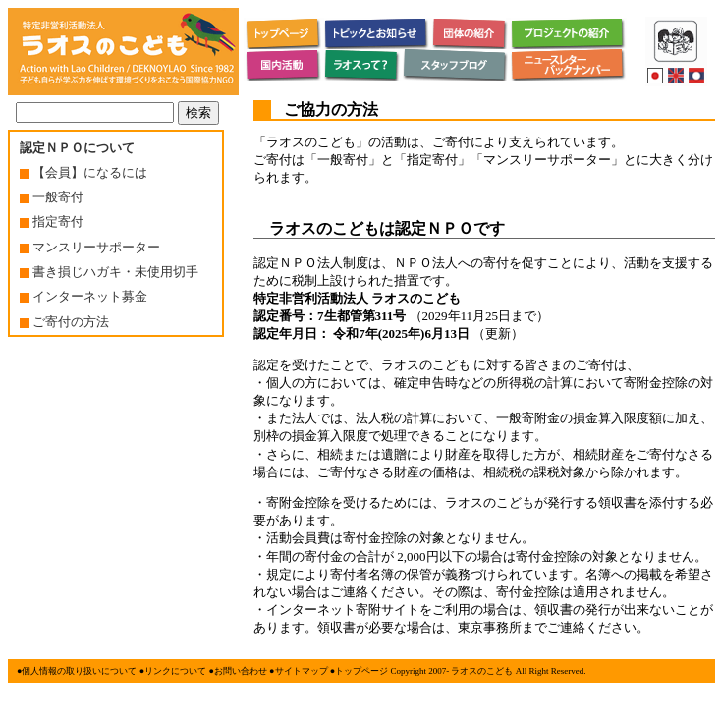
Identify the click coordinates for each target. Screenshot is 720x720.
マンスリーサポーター (90, 247)
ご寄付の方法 (64, 321)
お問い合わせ (240, 671)
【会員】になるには (83, 172)
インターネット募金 (83, 296)
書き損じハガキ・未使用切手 (109, 271)
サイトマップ (301, 671)
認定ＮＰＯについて (77, 147)
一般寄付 (51, 197)
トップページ (361, 671)
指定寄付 (51, 221)
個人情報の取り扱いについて (79, 671)
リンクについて (175, 671)
